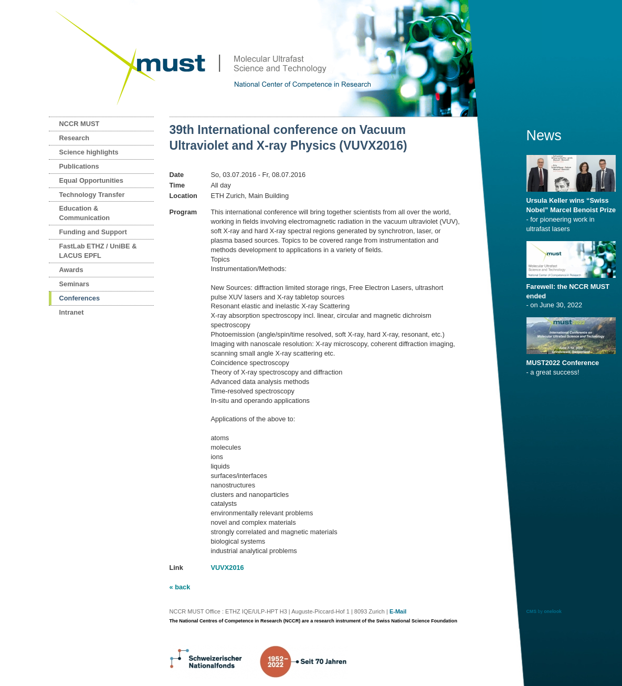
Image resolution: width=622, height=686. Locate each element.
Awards (71, 270)
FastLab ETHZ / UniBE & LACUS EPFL (98, 250)
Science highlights (89, 152)
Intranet (71, 312)
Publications (79, 166)
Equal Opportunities (91, 180)
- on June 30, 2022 (572, 292)
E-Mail (397, 611)
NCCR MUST (79, 124)
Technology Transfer (92, 195)
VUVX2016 (227, 567)
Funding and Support (93, 232)
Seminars (74, 284)
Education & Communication (84, 213)
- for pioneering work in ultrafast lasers (572, 211)
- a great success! (572, 364)
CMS (531, 611)
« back (180, 587)
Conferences (79, 298)
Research (74, 138)
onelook (553, 611)
